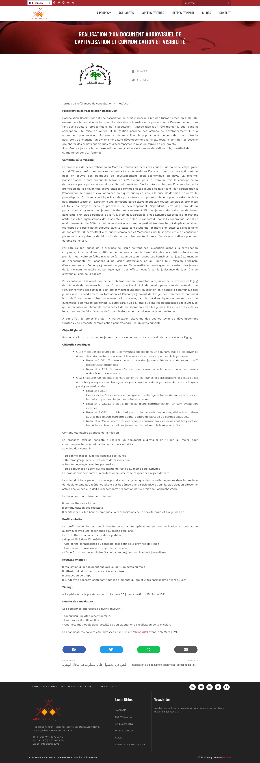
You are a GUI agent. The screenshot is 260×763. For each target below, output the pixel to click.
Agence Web (215, 757)
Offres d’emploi (183, 13)
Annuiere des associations (130, 745)
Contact (225, 13)
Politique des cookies (44, 687)
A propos (103, 13)
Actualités (126, 13)
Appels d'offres (143, 80)
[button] (74, 649)
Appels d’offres (153, 13)
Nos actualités (123, 717)
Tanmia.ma (120, 710)
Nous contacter (109, 687)
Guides (206, 13)
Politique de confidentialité (78, 687)
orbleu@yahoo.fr (140, 631)
